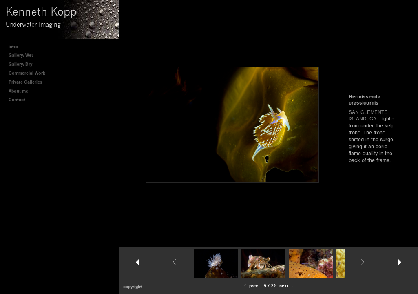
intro (13, 46)
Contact (17, 99)
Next (287, 286)
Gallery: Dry (20, 64)
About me (18, 91)
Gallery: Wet (24, 55)
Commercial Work (27, 73)
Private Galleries (25, 82)
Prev (250, 286)
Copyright (132, 287)
